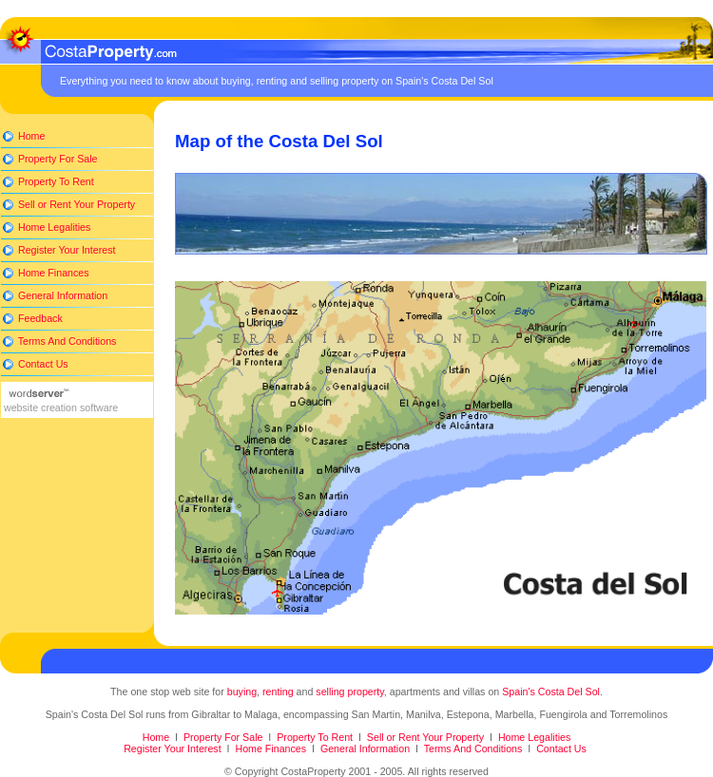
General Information (61, 295)
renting (278, 691)
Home (30, 136)
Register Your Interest (65, 250)
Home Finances (52, 272)
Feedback (39, 318)
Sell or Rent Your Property (75, 204)
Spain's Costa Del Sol (551, 691)
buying (242, 691)
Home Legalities (52, 227)
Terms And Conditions (65, 341)
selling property (349, 691)
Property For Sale (56, 158)
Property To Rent (54, 181)
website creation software (59, 407)
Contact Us (41, 364)
